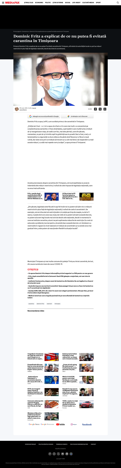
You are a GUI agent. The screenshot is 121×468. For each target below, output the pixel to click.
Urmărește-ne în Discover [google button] (77, 116)
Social (67, 2)
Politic (48, 2)
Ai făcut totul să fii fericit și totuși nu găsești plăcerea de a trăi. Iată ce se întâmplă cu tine (69, 196)
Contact (93, 444)
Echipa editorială (30, 444)
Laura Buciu (23, 110)
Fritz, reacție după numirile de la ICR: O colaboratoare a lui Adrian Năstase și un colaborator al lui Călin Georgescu (35, 196)
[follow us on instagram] (73, 424)
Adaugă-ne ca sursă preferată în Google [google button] (44, 116)
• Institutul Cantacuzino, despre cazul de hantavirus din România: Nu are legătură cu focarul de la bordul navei (60, 282)
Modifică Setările (60, 448)
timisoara (57, 303)
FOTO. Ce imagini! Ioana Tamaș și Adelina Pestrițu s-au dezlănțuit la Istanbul (35, 391)
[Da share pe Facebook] (95, 109)
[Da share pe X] (100, 109)
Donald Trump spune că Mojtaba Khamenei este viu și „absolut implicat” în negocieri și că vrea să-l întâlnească (70, 391)
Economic (39, 2)
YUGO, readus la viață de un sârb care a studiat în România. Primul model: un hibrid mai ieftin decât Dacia (70, 403)
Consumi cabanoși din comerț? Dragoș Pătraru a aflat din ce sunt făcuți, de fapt (35, 403)
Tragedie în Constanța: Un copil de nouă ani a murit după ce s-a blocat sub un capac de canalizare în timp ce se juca (36, 356)
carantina (31, 303)
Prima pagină (17, 31)
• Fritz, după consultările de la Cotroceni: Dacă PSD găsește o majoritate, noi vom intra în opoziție (59, 277)
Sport (98, 2)
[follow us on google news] (34, 424)
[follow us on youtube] (60, 424)
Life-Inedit (76, 2)
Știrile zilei (28, 2)
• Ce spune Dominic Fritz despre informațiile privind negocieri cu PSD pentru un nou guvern (60, 273)
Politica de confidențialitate (79, 444)
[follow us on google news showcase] (47, 424)
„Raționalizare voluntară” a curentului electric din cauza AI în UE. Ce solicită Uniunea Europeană (35, 379)
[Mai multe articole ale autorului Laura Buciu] (17, 109)
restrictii (49, 303)
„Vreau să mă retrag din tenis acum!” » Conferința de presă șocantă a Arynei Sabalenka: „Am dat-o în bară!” (70, 367)
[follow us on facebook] (87, 425)
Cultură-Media (88, 2)
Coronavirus (25, 31)
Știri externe (58, 2)
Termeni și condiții (61, 444)
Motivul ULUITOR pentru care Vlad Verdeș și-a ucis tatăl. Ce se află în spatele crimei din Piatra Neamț (70, 379)
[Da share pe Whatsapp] (104, 109)
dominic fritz (40, 303)
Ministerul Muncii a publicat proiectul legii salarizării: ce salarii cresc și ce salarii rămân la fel (34, 415)
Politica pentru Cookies (46, 444)
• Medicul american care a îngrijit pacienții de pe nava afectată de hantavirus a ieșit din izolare (59, 297)
